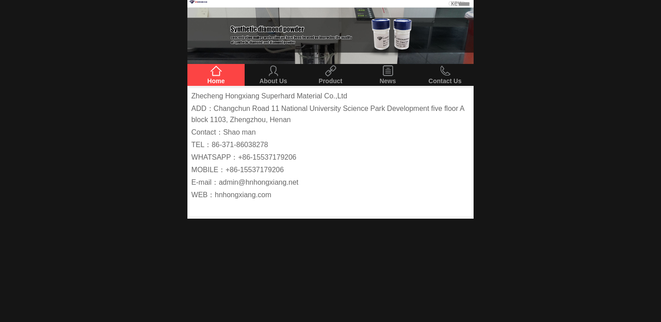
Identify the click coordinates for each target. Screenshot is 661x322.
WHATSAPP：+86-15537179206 (244, 157)
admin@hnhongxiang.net (258, 182)
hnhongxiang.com (243, 195)
